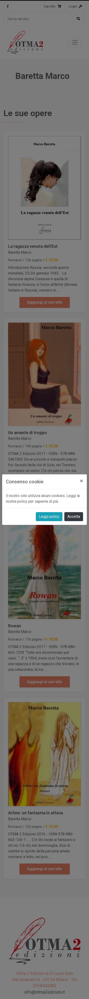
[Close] (81, 481)
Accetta (73, 516)
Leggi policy (49, 516)
